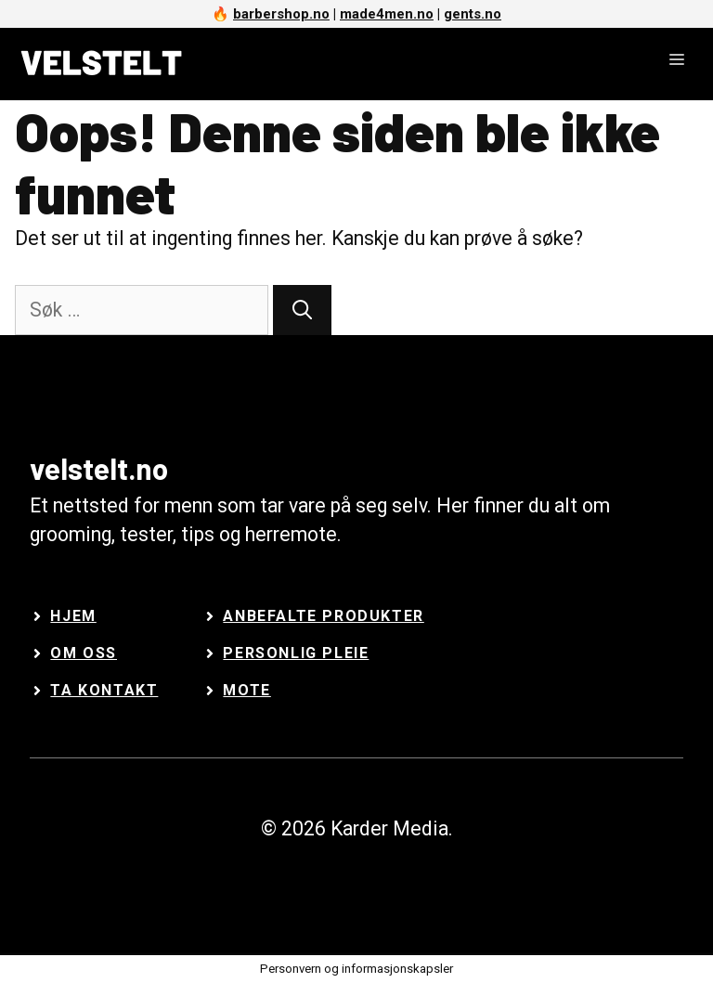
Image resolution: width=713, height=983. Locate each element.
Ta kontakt (104, 690)
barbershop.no (281, 14)
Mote (246, 690)
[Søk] (302, 310)
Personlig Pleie (296, 653)
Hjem (73, 616)
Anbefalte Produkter (323, 616)
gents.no (472, 14)
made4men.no (387, 14)
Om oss (83, 653)
